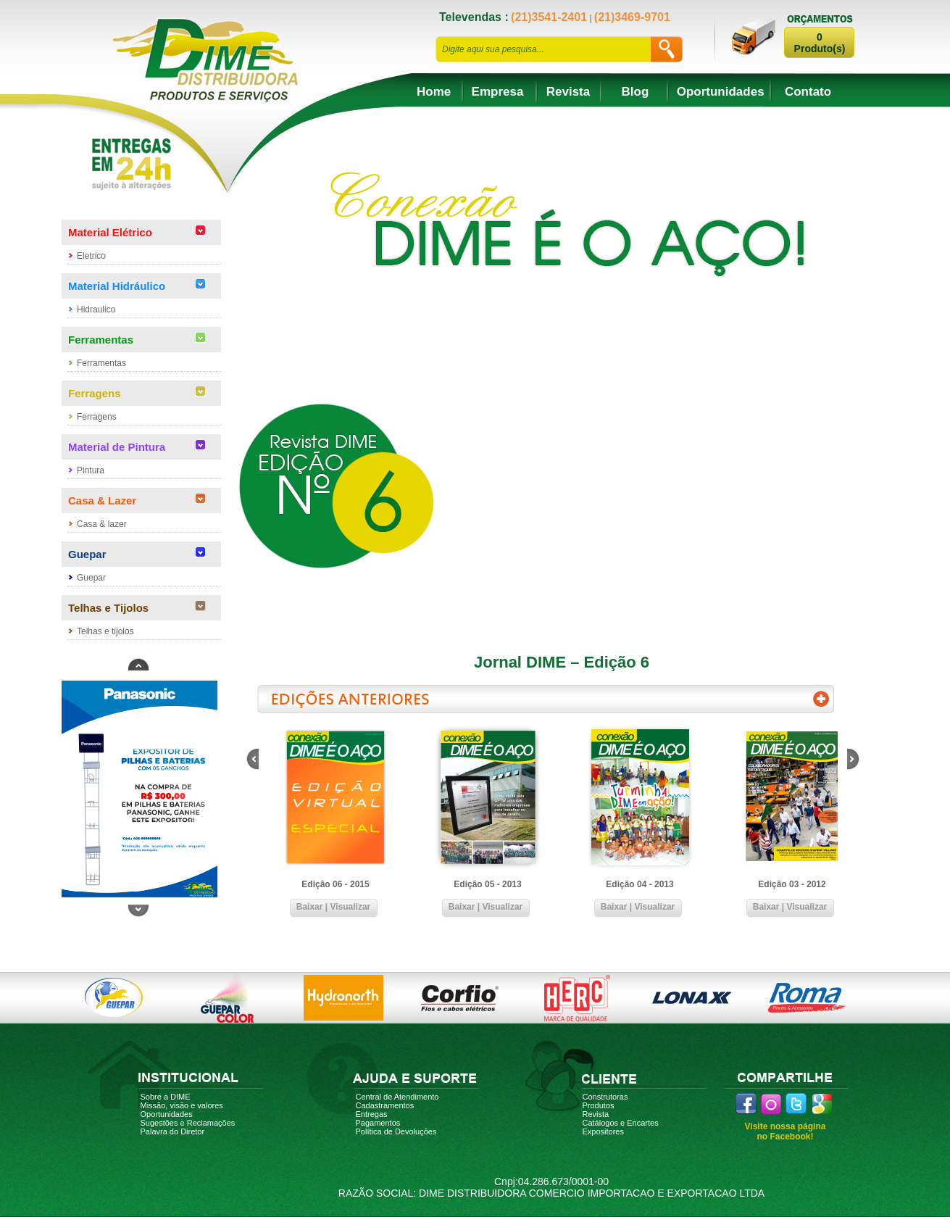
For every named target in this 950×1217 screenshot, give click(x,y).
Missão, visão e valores (182, 1105)
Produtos (598, 1105)
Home (434, 92)
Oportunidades (720, 92)
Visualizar (350, 907)
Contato (808, 92)
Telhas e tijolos (105, 631)
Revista (568, 92)
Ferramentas (101, 363)
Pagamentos (378, 1122)
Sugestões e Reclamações (188, 1122)
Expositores (603, 1131)
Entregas (372, 1114)
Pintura (90, 470)
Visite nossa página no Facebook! (785, 1131)
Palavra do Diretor (173, 1131)
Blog (635, 92)
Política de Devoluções (396, 1131)
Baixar (309, 907)
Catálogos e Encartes (621, 1122)
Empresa (498, 92)
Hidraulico (96, 309)
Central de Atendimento (397, 1096)
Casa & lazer (102, 524)
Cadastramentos (385, 1105)
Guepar (91, 578)
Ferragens (97, 417)
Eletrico (91, 256)
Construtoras (605, 1096)
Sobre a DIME (166, 1096)
